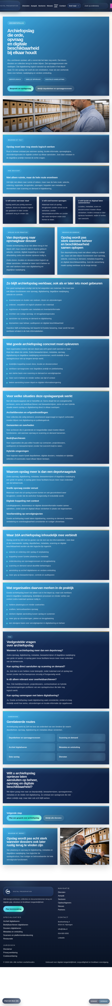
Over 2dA (56, 6)
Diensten (25, 6)
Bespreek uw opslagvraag (20, 88)
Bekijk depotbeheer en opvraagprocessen (55, 88)
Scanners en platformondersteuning (18, 935)
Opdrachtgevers (64, 903)
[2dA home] (28, 891)
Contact (63, 6)
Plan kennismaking (13, 909)
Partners (61, 910)
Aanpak (34, 6)
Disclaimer (7, 949)
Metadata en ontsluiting (13, 932)
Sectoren (42, 6)
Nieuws (50, 6)
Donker (94, 1001)
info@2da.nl (62, 929)
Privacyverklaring (10, 953)
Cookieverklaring (10, 956)
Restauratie (8, 939)
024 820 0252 (63, 933)
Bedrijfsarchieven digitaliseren (15, 925)
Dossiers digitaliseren (12, 928)
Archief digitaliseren (11, 921)
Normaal (104, 1001)
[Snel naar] (74, 5)
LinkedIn (61, 938)
